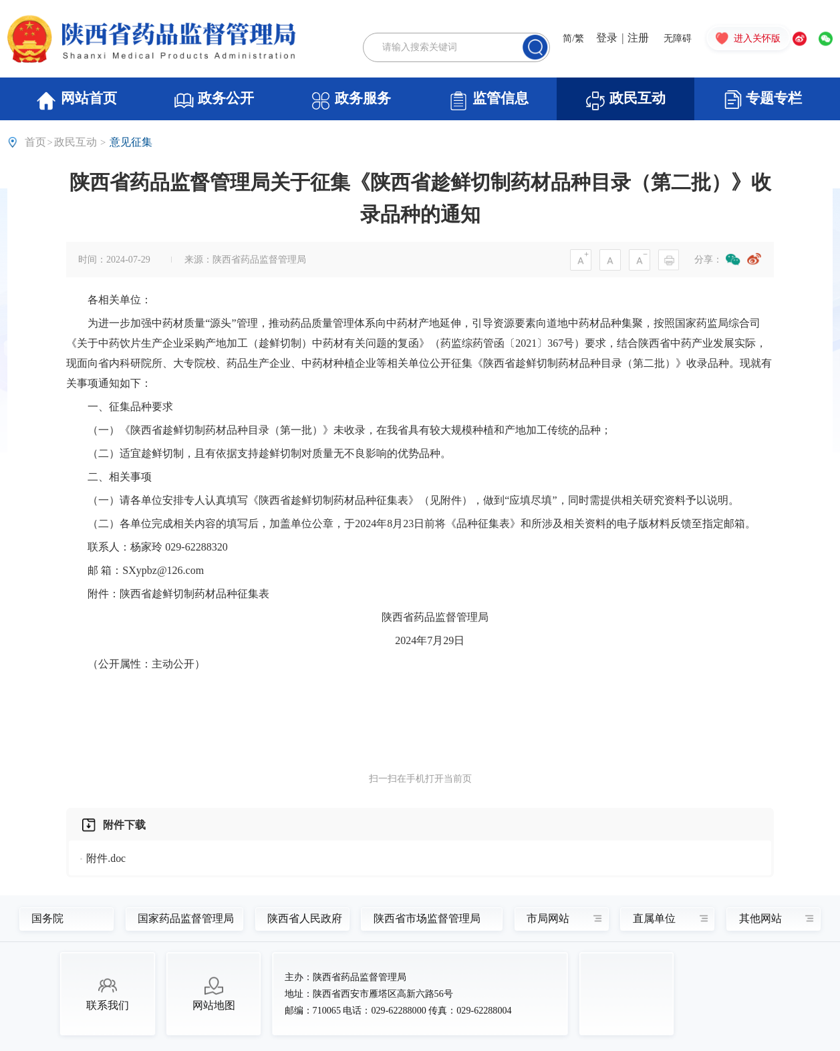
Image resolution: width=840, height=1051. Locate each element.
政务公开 (213, 101)
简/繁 (573, 38)
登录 (606, 38)
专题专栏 (763, 99)
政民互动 (625, 101)
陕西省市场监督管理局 (424, 918)
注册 (638, 38)
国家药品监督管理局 (178, 918)
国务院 (47, 918)
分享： (708, 259)
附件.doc (106, 858)
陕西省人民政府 (298, 918)
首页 (35, 142)
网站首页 (75, 101)
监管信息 (488, 101)
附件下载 (124, 825)
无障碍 (678, 38)
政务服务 (350, 101)
